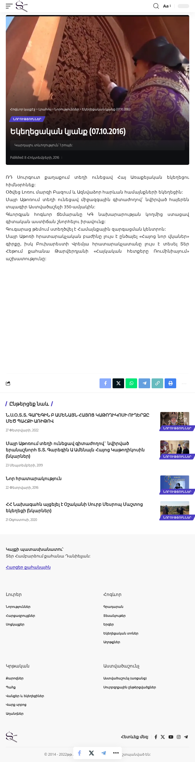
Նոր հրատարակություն (34, 478)
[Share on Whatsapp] (131, 383)
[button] (11, 6)
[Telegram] (186, 737)
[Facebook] (156, 737)
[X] (162, 737)
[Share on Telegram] (104, 753)
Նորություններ (27, 119)
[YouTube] (171, 737)
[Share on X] (91, 753)
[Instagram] (178, 737)
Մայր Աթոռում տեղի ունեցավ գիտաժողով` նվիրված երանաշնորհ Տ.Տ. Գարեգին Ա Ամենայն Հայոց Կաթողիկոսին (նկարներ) (75, 450)
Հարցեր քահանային (28, 567)
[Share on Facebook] (79, 753)
